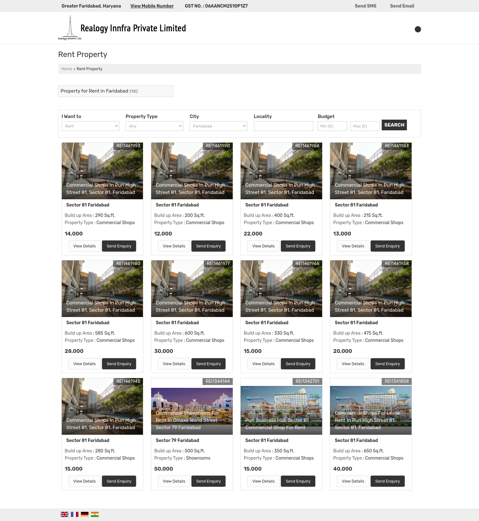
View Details (84, 246)
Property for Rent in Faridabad (94, 91)
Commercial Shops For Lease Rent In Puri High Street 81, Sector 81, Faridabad (367, 420)
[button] (152, 6)
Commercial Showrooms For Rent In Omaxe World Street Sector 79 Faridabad (187, 420)
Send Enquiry (119, 246)
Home (66, 68)
